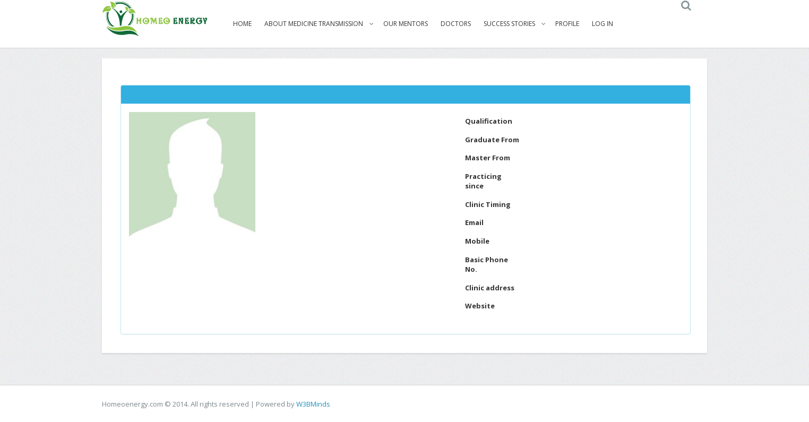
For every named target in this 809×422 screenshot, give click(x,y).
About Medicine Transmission (313, 23)
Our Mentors (405, 23)
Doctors (456, 23)
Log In (602, 23)
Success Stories (509, 23)
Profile (567, 23)
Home (242, 23)
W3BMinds (313, 404)
